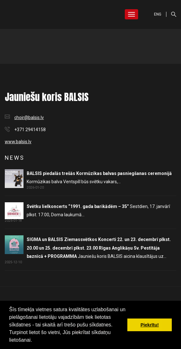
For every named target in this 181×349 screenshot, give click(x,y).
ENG (157, 14)
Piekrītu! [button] (149, 324)
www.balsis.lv (18, 141)
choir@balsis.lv (29, 117)
